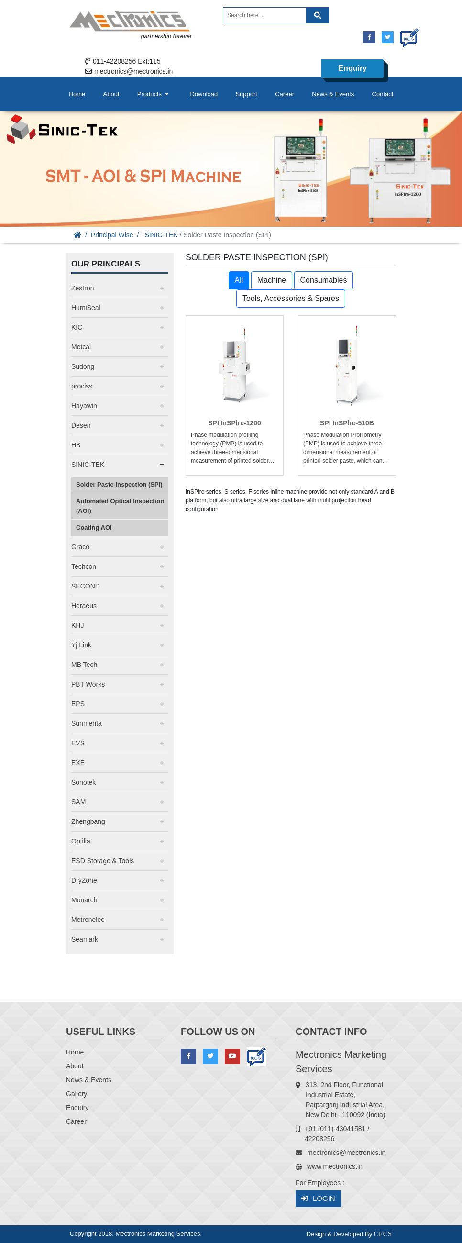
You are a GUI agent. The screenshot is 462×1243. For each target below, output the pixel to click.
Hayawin (84, 406)
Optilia (80, 841)
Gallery (76, 1094)
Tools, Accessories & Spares (290, 298)
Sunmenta (86, 723)
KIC (76, 327)
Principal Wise (112, 235)
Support (246, 94)
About (111, 94)
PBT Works (88, 684)
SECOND (85, 586)
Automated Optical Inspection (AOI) (120, 506)
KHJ (77, 625)
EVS (78, 743)
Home (77, 94)
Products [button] (154, 94)
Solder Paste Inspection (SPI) (119, 484)
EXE (78, 762)
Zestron (82, 288)
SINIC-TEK (160, 235)
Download (204, 94)
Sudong (82, 366)
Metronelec (87, 919)
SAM (78, 802)
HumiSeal (85, 307)
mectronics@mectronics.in (133, 71)
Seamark (84, 939)
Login (318, 1198)
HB (75, 445)
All (239, 280)
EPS (78, 704)
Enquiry (352, 68)
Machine (271, 280)
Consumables (323, 280)
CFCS (383, 1234)
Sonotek (83, 782)
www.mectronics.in (335, 1166)
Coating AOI (94, 527)
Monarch (84, 900)
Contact (383, 94)
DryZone (84, 880)
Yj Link (81, 645)
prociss (81, 386)
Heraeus (84, 606)
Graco (80, 547)
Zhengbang (88, 821)
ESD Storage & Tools (102, 861)
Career (284, 94)
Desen (80, 425)
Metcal (81, 347)
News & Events (333, 94)
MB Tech (84, 664)
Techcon (83, 566)
